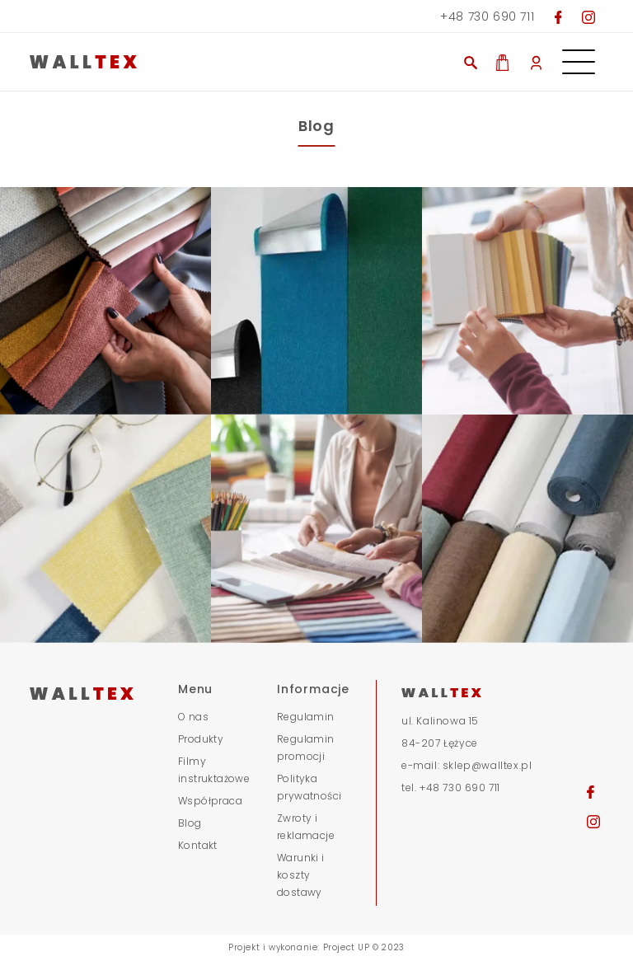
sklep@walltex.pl (487, 765)
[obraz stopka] (105, 301)
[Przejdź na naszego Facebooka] (590, 791)
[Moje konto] (536, 62)
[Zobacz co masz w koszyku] (502, 61)
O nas (193, 717)
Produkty (200, 739)
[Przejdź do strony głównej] (94, 692)
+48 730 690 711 (487, 16)
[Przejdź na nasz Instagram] (588, 16)
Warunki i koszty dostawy (301, 875)
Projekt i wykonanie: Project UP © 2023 (316, 947)
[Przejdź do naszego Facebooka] (558, 16)
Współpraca (210, 801)
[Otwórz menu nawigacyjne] (578, 56)
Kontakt (198, 845)
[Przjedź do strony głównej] (193, 62)
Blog (190, 823)
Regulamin (306, 717)
